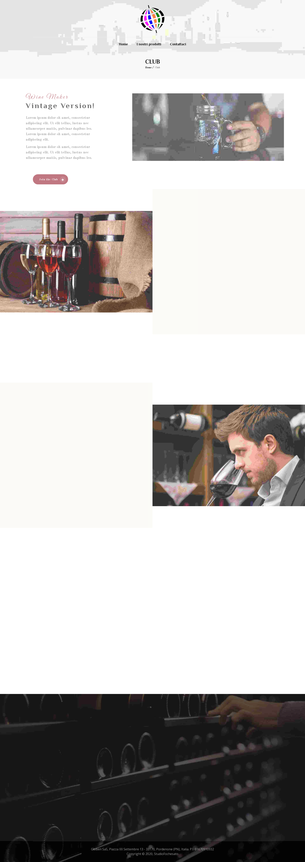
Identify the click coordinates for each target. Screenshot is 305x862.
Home (123, 44)
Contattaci (178, 44)
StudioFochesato (166, 854)
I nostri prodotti (149, 44)
